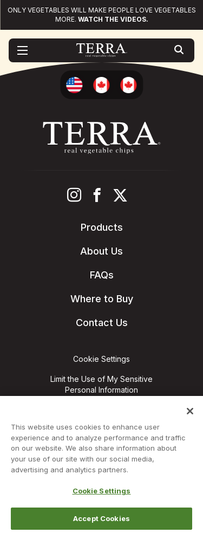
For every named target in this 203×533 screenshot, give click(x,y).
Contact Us (102, 322)
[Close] (190, 414)
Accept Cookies (101, 521)
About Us (101, 251)
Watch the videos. (113, 19)
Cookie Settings (102, 493)
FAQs (102, 275)
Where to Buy (101, 298)
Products (102, 227)
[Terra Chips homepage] (101, 50)
